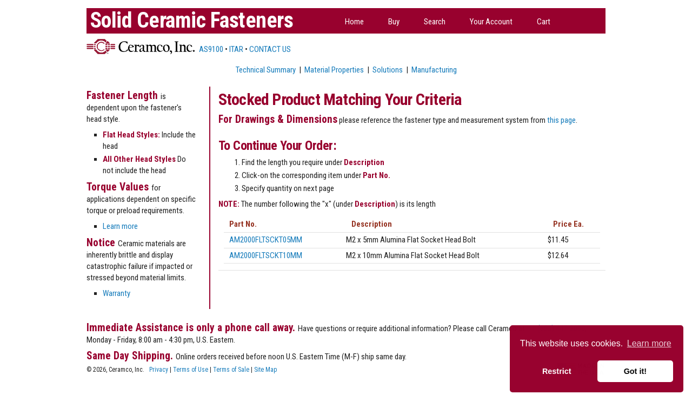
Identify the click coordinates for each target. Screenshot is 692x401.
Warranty (116, 293)
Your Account (491, 22)
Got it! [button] (635, 371)
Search (434, 22)
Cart (543, 22)
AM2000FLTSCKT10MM (265, 255)
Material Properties (334, 70)
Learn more (120, 226)
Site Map (265, 369)
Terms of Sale (231, 369)
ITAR (236, 49)
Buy (394, 22)
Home (354, 22)
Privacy (158, 369)
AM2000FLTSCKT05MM (265, 240)
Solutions (387, 70)
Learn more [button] (649, 343)
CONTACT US (270, 49)
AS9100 (210, 49)
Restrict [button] (556, 371)
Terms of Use (190, 369)
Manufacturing (434, 70)
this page (561, 120)
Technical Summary (266, 70)
